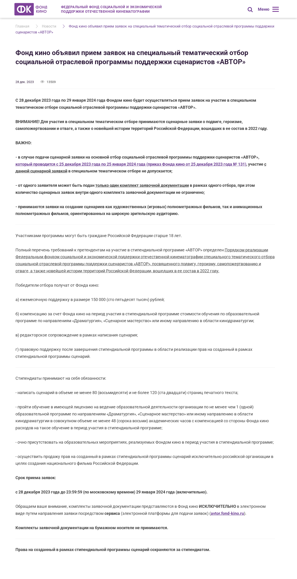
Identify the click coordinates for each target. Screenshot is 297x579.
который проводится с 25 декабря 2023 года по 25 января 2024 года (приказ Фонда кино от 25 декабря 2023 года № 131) (130, 164)
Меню (263, 9)
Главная (22, 26)
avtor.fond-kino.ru (227, 513)
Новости (49, 26)
